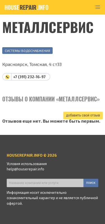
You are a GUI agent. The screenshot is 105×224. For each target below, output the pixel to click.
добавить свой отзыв (83, 115)
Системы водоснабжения (27, 51)
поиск (90, 183)
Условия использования (27, 163)
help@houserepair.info (25, 169)
